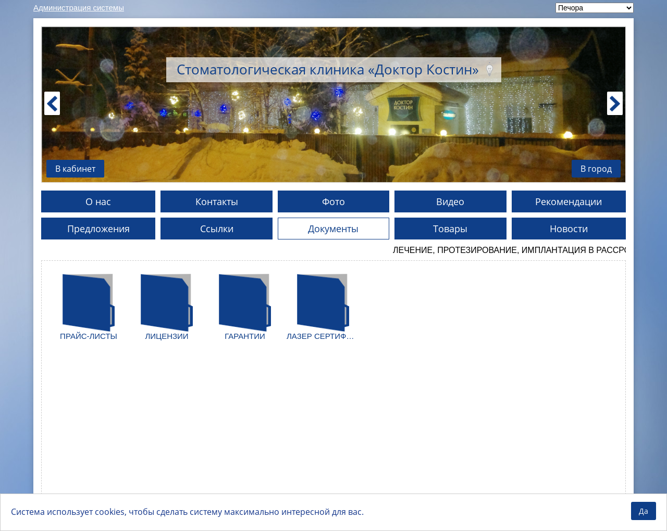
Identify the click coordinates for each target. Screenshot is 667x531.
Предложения (98, 228)
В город (596, 168)
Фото (333, 201)
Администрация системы (78, 7)
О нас (98, 201)
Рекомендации (568, 201)
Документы (333, 228)
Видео (450, 201)
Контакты (216, 201)
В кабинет (75, 168)
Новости (569, 228)
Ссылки (216, 228)
